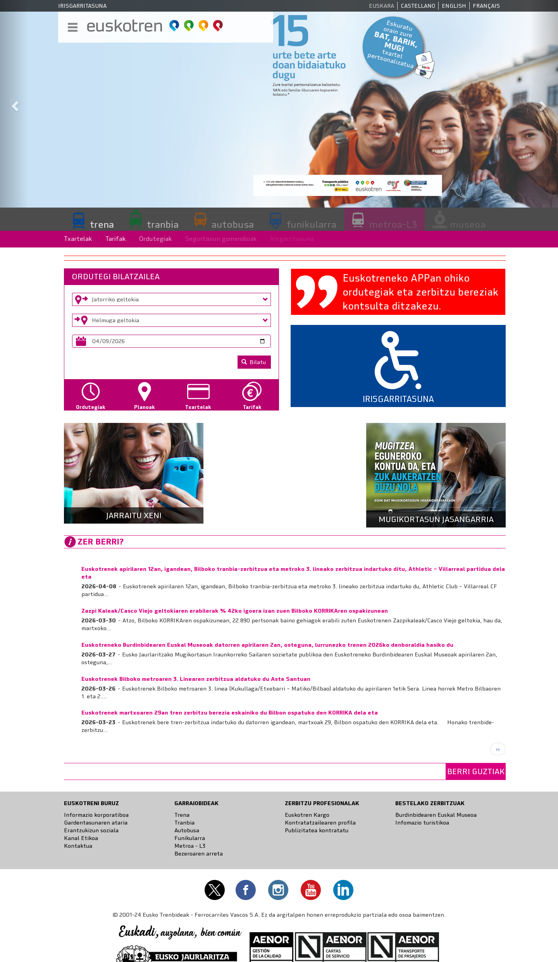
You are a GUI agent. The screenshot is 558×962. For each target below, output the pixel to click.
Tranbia (184, 822)
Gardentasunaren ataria (95, 822)
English (454, 5)
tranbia (163, 224)
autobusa (233, 224)
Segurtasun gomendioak (221, 239)
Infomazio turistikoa (422, 822)
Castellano (418, 5)
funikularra (311, 224)
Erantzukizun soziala (91, 830)
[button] (14, 104)
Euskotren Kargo (307, 814)
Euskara (381, 5)
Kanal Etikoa (81, 838)
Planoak (144, 407)
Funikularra (189, 838)
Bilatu (253, 362)
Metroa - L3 (189, 845)
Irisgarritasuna (82, 5)
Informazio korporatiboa (96, 814)
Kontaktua (78, 845)
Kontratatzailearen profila (320, 822)
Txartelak (78, 239)
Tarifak (115, 239)
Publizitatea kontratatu (316, 830)
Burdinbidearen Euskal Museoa (436, 814)
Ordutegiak (155, 239)
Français (486, 5)
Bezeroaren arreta (198, 853)
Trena (181, 814)
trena (102, 224)
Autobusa (186, 830)
